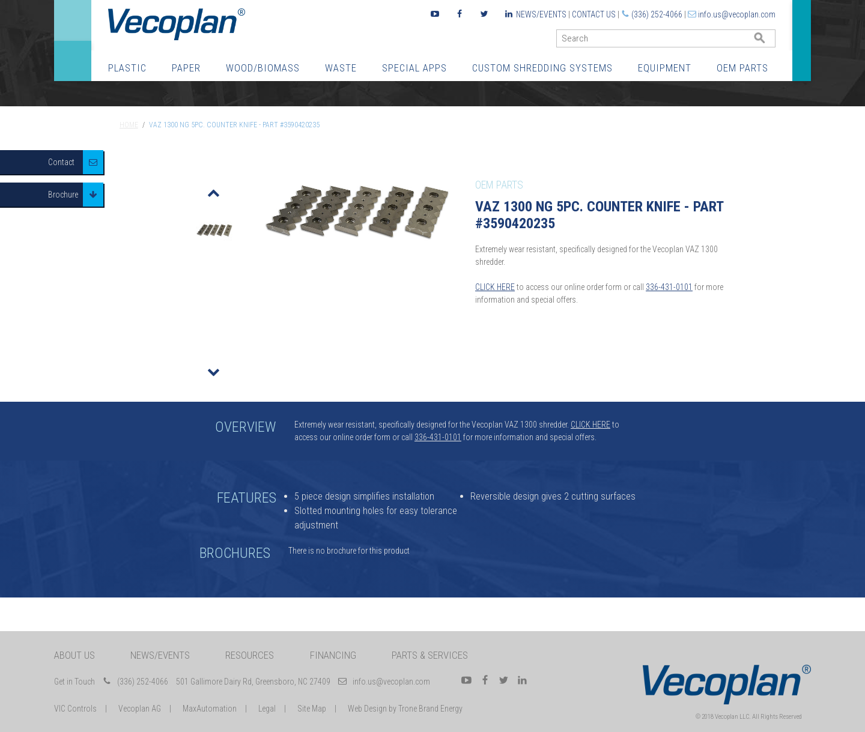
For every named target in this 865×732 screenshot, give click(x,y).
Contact (61, 162)
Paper (186, 68)
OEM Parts (742, 68)
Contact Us (594, 14)
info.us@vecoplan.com (736, 14)
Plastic (127, 68)
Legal (267, 708)
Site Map (311, 708)
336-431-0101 (669, 287)
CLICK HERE (495, 287)
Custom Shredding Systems (542, 68)
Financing (333, 655)
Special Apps (414, 68)
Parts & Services (430, 655)
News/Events (541, 14)
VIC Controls (75, 708)
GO (770, 41)
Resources (249, 655)
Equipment (664, 68)
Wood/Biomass (263, 68)
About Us (74, 655)
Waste (341, 68)
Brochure (63, 194)
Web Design (367, 708)
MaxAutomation (210, 708)
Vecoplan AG (139, 708)
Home (129, 125)
